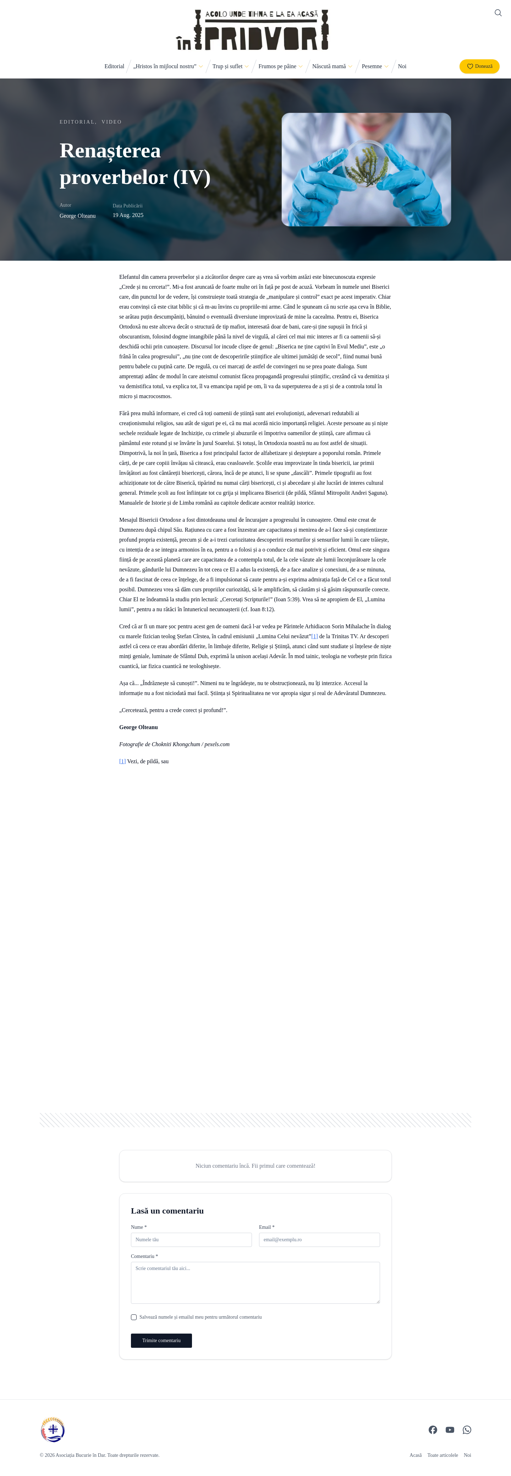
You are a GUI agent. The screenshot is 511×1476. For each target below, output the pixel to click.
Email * (267, 1227)
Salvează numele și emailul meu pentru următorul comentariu (200, 1317)
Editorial (114, 66)
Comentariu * (144, 1256)
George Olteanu (77, 216)
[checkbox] (134, 1317)
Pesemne (372, 66)
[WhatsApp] (467, 1430)
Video (111, 122)
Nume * (139, 1227)
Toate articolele (443, 1455)
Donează (480, 66)
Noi (402, 66)
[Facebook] (433, 1430)
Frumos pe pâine (277, 66)
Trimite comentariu (161, 1340)
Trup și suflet (228, 66)
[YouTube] (450, 1430)
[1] (314, 636)
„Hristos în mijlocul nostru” (164, 66)
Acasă (416, 1455)
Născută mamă (329, 66)
